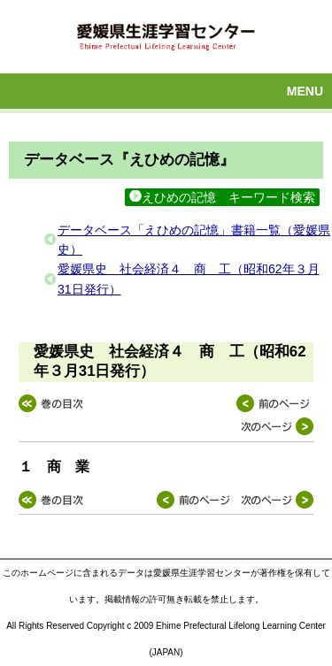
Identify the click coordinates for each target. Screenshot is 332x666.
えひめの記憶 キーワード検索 (222, 197)
